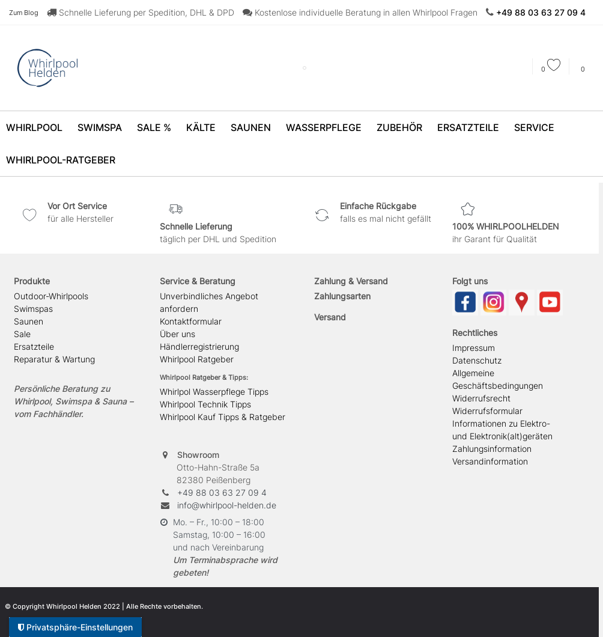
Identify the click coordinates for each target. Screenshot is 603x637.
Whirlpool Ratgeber (197, 359)
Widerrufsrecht (481, 398)
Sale (22, 334)
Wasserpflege (324, 127)
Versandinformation (490, 461)
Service (534, 127)
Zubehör (399, 127)
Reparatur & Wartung (54, 359)
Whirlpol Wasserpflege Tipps (214, 391)
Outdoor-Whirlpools (51, 296)
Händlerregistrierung (199, 346)
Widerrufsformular (487, 411)
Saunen (251, 127)
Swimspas (33, 308)
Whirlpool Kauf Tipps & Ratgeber (222, 417)
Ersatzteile (468, 127)
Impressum (473, 348)
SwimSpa (99, 127)
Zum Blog (23, 12)
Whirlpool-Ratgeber (60, 160)
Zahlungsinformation (492, 448)
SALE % (154, 127)
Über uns (177, 334)
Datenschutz (476, 360)
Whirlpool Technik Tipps (205, 404)
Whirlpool (34, 127)
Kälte (201, 127)
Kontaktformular (191, 321)
